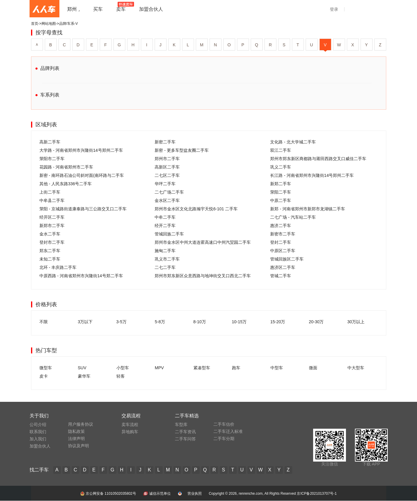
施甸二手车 (165, 250)
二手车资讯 (185, 431)
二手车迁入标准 (228, 431)
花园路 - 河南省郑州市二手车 (66, 167)
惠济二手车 (280, 225)
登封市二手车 (51, 242)
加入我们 (38, 438)
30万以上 (356, 321)
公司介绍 (38, 424)
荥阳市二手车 (51, 158)
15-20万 (277, 321)
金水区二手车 (167, 200)
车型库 (181, 424)
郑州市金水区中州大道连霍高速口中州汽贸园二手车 (203, 242)
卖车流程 (129, 424)
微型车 (45, 367)
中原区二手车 (282, 250)
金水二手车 (49, 234)
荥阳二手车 (280, 192)
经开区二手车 (51, 217)
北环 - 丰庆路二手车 (57, 267)
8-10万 (199, 321)
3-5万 (121, 321)
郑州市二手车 (167, 158)
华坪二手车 (165, 183)
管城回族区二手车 (287, 259)
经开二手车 (165, 225)
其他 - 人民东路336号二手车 (65, 183)
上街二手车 (49, 192)
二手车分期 (223, 438)
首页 (34, 24)
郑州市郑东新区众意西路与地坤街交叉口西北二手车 (203, 275)
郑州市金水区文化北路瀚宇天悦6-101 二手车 (196, 208)
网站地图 (48, 24)
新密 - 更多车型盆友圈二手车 (181, 150)
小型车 (122, 367)
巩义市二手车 (167, 259)
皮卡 (43, 376)
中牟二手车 (165, 217)
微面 (313, 367)
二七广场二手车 (169, 192)
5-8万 (160, 321)
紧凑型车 (201, 367)
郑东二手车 (49, 250)
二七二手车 (165, 267)
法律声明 (76, 438)
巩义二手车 (280, 167)
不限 (43, 321)
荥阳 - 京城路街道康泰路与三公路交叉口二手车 (83, 208)
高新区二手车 (167, 167)
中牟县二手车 (51, 200)
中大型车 (355, 367)
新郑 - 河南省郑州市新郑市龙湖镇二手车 (307, 208)
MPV (159, 367)
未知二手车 (49, 259)
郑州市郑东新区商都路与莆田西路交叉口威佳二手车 (318, 158)
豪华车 (84, 376)
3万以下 (85, 321)
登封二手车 (280, 242)
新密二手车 (165, 142)
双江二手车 (280, 150)
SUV (82, 367)
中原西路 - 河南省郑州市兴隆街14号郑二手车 (81, 275)
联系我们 (38, 431)
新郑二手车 (280, 183)
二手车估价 (223, 424)
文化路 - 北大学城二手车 (293, 142)
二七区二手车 (167, 175)
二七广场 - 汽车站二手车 (293, 217)
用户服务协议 (80, 424)
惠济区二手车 (282, 267)
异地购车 (129, 431)
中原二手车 (280, 200)
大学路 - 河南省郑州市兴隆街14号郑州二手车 (81, 150)
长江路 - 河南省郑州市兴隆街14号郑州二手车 (312, 175)
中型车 (276, 367)
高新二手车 (49, 142)
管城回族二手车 (169, 234)
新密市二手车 (282, 234)
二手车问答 (185, 438)
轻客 (120, 376)
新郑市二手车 (51, 225)
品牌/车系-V (68, 24)
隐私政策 (76, 431)
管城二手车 (280, 275)
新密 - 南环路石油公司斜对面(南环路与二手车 (81, 175)
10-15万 (239, 321)
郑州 (72, 9)
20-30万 (316, 321)
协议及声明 (78, 445)
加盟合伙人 (40, 446)
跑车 (236, 367)
